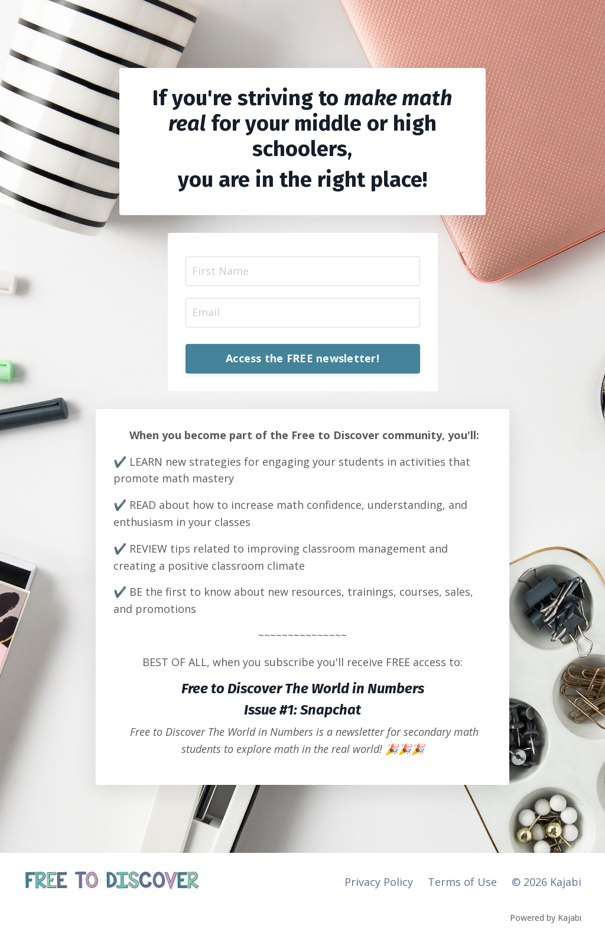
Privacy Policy (378, 882)
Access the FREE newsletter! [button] (302, 358)
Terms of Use (462, 882)
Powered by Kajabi (545, 917)
